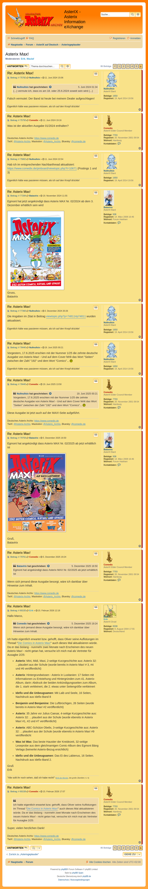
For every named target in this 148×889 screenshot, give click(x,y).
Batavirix (108, 207)
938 (114, 214)
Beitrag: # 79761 (16, 557)
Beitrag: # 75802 (16, 159)
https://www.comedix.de (46, 138)
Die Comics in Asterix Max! (34, 643)
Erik (23, 58)
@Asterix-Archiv (22, 141)
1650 (115, 96)
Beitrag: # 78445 (16, 384)
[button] (115, 66)
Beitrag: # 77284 (16, 196)
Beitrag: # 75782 (16, 77)
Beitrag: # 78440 (16, 347)
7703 (115, 135)
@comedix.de (78, 141)
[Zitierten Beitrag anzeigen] (50, 87)
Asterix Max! (17, 54)
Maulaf (30, 58)
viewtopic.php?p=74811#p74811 (66, 316)
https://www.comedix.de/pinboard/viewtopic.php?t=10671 (42, 168)
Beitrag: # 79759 (16, 438)
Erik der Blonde (62, 778)
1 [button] (119, 66)
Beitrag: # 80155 (16, 610)
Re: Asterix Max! (20, 73)
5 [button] (136, 66)
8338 (115, 626)
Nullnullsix (109, 88)
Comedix (108, 128)
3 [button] (128, 66)
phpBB (64, 869)
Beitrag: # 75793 (16, 120)
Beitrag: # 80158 (16, 791)
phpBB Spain (77, 873)
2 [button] (123, 66)
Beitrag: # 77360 (16, 311)
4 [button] (132, 66)
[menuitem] (30, 38)
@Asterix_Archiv (52, 141)
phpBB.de (86, 876)
